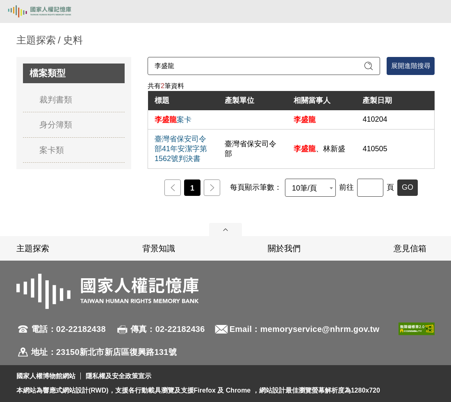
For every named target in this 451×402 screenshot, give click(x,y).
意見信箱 (410, 248)
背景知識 (158, 248)
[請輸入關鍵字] (264, 66)
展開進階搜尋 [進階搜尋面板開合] (410, 65)
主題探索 (32, 248)
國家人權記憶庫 (48, 11)
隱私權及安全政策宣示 (118, 375)
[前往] (370, 188)
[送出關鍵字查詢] (369, 66)
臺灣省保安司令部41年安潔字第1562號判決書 (181, 149)
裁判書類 (55, 99)
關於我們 (284, 248)
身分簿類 (55, 124)
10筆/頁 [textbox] (304, 188)
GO (407, 187)
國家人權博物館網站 (45, 375)
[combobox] (310, 188)
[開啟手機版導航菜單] (435, 11)
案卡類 (51, 149)
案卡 (173, 120)
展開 (225, 229)
